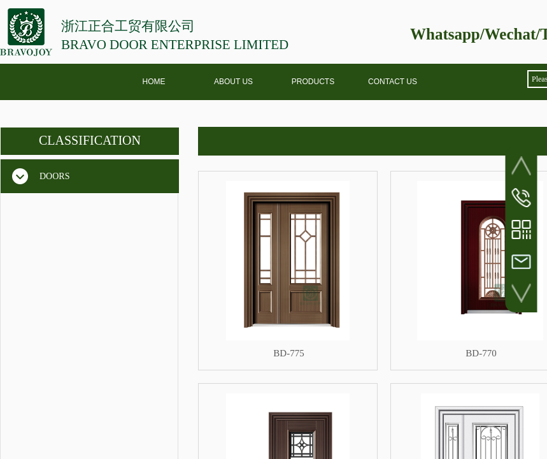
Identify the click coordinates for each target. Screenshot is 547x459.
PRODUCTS (313, 81)
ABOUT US (233, 81)
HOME (154, 81)
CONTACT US (392, 81)
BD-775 (288, 353)
